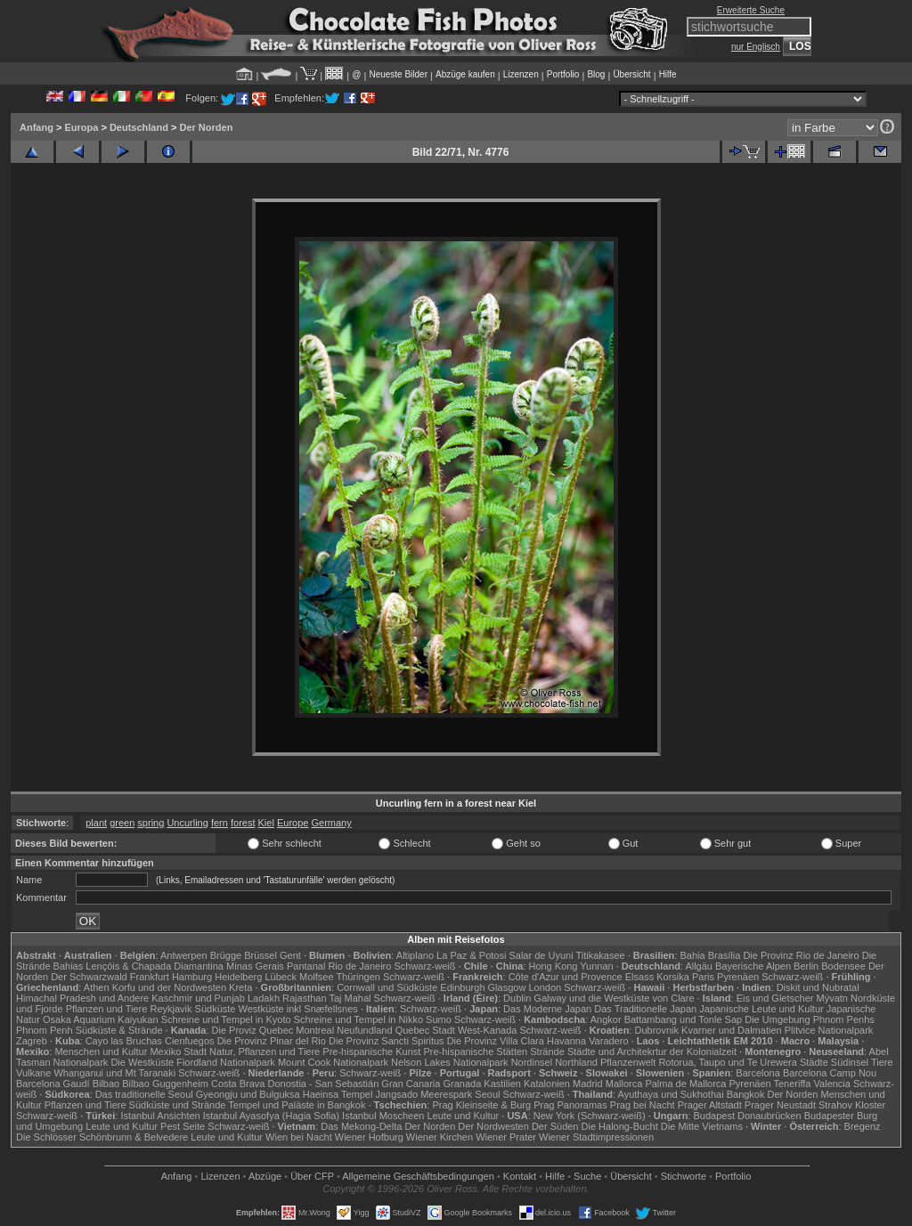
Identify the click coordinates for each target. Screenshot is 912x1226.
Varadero (608, 1040)
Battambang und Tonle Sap (683, 1019)
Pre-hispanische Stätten (475, 1051)
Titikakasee (599, 955)
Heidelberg (238, 976)
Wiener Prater (506, 1137)
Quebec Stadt (425, 1030)
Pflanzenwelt (628, 1062)
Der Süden (555, 1126)
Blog (596, 74)
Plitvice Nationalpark (829, 1030)
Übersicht (631, 74)
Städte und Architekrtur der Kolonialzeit (652, 1051)
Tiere (882, 1062)
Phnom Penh (44, 1030)
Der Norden (205, 127)
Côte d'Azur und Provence (566, 976)
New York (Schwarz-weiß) (589, 1115)
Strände (547, 1051)
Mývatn (832, 998)
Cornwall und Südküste (387, 987)
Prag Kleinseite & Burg (481, 1105)
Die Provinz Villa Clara (495, 1040)
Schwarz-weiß (424, 966)
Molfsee (316, 976)
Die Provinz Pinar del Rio (271, 1040)
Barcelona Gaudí (53, 1083)
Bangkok (746, 1094)
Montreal (315, 1030)
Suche (587, 1176)
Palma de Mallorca (685, 1083)
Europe (292, 822)
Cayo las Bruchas (124, 1040)
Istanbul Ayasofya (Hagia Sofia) (271, 1115)
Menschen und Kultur (100, 1051)
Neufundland (364, 1030)
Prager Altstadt (710, 1105)
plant (96, 822)
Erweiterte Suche (751, 10)
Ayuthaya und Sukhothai (671, 1094)
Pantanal (306, 966)
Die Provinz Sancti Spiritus (386, 1040)
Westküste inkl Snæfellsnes (298, 1008)
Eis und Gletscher (775, 998)
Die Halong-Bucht (620, 1126)
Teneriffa (791, 1083)
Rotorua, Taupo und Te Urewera (727, 1062)
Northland (576, 1062)
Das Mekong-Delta (361, 1126)
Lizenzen (521, 74)
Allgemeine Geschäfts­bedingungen (418, 1176)
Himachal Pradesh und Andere (82, 998)
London (544, 987)
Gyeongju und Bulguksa (248, 1094)
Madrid (588, 1083)
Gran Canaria (410, 1083)
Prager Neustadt (780, 1105)
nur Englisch (755, 47)
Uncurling (187, 822)
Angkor (606, 1019)
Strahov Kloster (851, 1105)
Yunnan (596, 966)
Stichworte (683, 1176)
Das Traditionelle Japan (645, 1008)
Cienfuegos (190, 1040)
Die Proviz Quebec (253, 1030)
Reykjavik (170, 1008)
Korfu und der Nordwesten (169, 987)
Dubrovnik (657, 1030)
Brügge (225, 955)
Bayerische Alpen (753, 966)
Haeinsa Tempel (338, 1094)
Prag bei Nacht (642, 1105)
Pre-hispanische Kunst (371, 1051)
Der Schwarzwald (89, 976)
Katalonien (547, 1083)
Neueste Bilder (398, 74)
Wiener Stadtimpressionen (596, 1137)
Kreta (240, 987)
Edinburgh (462, 987)
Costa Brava (238, 1083)
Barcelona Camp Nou (829, 1073)
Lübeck (280, 976)
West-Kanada (487, 1030)
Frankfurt (149, 976)
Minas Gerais (255, 966)
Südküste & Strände (119, 1030)
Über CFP (312, 1176)
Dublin (517, 998)
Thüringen (358, 976)
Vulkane (33, 1073)
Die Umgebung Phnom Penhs (810, 1019)
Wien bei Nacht (298, 1137)
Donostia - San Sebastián (323, 1083)
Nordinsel (531, 1062)
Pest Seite (182, 1126)
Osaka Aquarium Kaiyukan (101, 1019)
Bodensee (843, 966)
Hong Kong (552, 966)
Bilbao (106, 1083)
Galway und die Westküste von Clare (613, 998)
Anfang (36, 127)
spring (150, 822)
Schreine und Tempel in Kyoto (226, 1019)
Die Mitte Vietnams (702, 1126)
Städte (814, 1062)
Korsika (672, 976)
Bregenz (862, 1126)
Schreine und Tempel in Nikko (358, 1019)
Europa (81, 127)
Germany (331, 822)
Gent (290, 955)
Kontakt (519, 1176)
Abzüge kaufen (465, 74)
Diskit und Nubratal (818, 987)
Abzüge (264, 1176)
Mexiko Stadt (178, 1051)
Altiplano (415, 955)
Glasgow (507, 987)
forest (243, 822)
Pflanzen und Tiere (107, 1008)
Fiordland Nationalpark (225, 1062)
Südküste (215, 1008)
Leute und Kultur (464, 1115)
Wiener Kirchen (439, 1137)
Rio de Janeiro (359, 966)
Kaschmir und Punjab (198, 998)
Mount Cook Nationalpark (333, 1062)
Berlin (806, 966)
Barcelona (758, 1073)
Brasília (724, 955)
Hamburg (192, 976)
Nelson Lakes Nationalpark (449, 1062)
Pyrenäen (738, 976)
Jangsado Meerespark (423, 1094)
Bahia (692, 955)
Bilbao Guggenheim (165, 1083)
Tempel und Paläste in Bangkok (296, 1105)
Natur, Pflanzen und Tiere (264, 1051)
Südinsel (849, 1062)
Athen (97, 987)
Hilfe (668, 74)
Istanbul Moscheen (383, 1115)
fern (219, 822)
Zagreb (31, 1040)
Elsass (639, 976)
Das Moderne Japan (547, 1008)
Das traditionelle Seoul (144, 1094)
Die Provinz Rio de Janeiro (801, 955)
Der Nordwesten (493, 1126)
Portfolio (563, 74)
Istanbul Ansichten (160, 1115)
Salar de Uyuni (541, 955)
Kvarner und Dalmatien (731, 1030)
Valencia (832, 1083)
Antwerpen (184, 955)
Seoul (487, 1094)
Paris (703, 976)
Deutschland (139, 127)
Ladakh (264, 998)
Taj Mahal (349, 998)
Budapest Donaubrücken (747, 1115)
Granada (462, 1083)
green (122, 822)
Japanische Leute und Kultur (761, 1008)
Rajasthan (304, 998)
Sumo (439, 1019)
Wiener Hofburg (369, 1137)
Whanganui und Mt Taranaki (114, 1073)
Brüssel (260, 955)
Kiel (266, 822)
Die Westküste (142, 1062)
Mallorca (624, 1083)
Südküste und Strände (177, 1105)
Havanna (566, 1040)
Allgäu (698, 966)
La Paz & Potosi (471, 955)
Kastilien (502, 1083)
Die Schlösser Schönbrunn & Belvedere (102, 1137)
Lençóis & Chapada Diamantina (155, 966)
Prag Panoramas (570, 1105)
